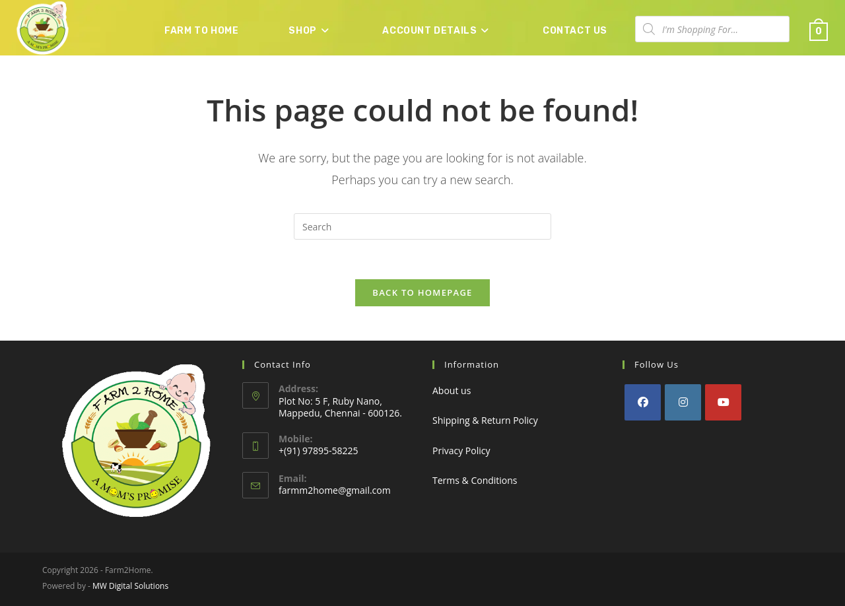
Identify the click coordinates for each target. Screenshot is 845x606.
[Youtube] (723, 402)
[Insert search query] (422, 226)
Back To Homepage (422, 293)
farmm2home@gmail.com (335, 490)
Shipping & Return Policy (485, 420)
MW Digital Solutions (130, 585)
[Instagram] (683, 402)
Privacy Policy (461, 450)
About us (451, 390)
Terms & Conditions (475, 480)
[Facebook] (643, 402)
